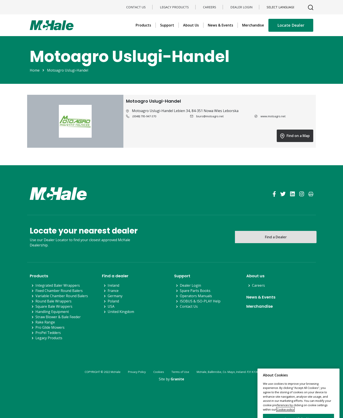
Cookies (158, 372)
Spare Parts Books (195, 290)
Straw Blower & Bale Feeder (58, 316)
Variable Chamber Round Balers (61, 295)
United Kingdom (121, 311)
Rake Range (45, 322)
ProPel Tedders (48, 332)
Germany (115, 295)
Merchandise (253, 25)
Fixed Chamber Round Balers (59, 290)
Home (35, 70)
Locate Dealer (290, 25)
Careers (209, 7)
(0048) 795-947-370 (144, 116)
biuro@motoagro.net (210, 116)
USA (111, 306)
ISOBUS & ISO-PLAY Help (200, 301)
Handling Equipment (52, 311)
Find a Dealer (276, 237)
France (113, 290)
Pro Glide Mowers (50, 327)
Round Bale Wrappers (53, 301)
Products (143, 25)
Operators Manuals (196, 295)
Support (167, 25)
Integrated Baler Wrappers (57, 285)
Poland (113, 301)
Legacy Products (174, 7)
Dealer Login (241, 7)
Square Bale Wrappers (53, 306)
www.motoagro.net (273, 116)
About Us (191, 25)
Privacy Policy (137, 372)
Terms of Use (180, 372)
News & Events (220, 25)
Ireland (113, 285)
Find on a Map (295, 136)
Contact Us (136, 7)
